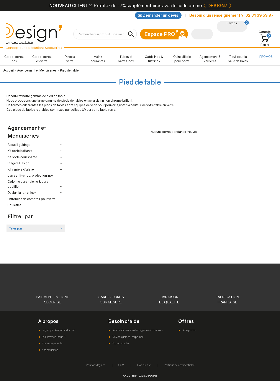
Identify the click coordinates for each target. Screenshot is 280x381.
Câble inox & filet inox (154, 59)
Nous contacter (120, 343)
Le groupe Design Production (58, 330)
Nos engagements (51, 343)
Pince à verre (70, 59)
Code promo (188, 330)
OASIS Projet (129, 375)
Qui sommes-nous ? (53, 337)
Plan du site (144, 365)
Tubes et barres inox (126, 59)
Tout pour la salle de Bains (238, 59)
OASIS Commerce (148, 375)
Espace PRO (159, 34)
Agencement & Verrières (210, 59)
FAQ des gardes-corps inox (127, 337)
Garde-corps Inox (14, 59)
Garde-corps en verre (42, 59)
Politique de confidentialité (179, 365)
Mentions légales (95, 365)
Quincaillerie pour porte (182, 59)
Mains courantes (98, 59)
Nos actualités (49, 350)
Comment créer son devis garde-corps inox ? (137, 330)
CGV (121, 365)
